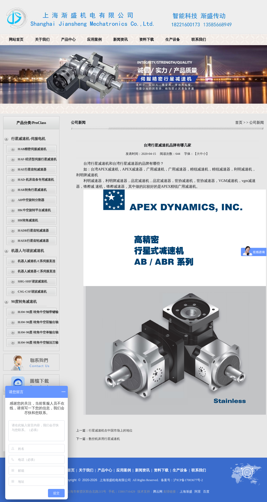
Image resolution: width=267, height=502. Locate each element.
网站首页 (16, 40)
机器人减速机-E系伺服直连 (36, 261)
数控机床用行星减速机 (104, 439)
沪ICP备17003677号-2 (188, 480)
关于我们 (42, 40)
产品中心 (68, 40)
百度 (206, 491)
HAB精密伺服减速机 (32, 149)
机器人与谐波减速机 (27, 251)
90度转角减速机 (24, 302)
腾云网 (157, 491)
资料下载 (146, 40)
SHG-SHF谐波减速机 (32, 281)
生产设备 (172, 40)
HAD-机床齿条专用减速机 (36, 179)
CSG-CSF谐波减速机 (32, 291)
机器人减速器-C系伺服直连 (37, 271)
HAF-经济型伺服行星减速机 (37, 159)
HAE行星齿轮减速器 (32, 169)
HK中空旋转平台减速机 (34, 210)
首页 (238, 123)
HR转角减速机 (28, 220)
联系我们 (198, 40)
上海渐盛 (186, 491)
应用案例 (94, 40)
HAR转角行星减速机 (32, 190)
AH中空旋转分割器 (31, 200)
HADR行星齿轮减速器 (33, 230)
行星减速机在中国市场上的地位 (110, 430)
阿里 (198, 491)
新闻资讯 (120, 40)
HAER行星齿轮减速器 (33, 241)
